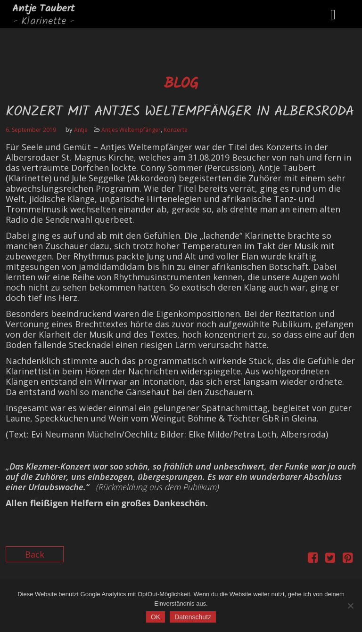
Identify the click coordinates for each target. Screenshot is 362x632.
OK (155, 617)
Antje (81, 130)
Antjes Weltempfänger (131, 130)
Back (34, 554)
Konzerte (176, 130)
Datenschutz (192, 617)
